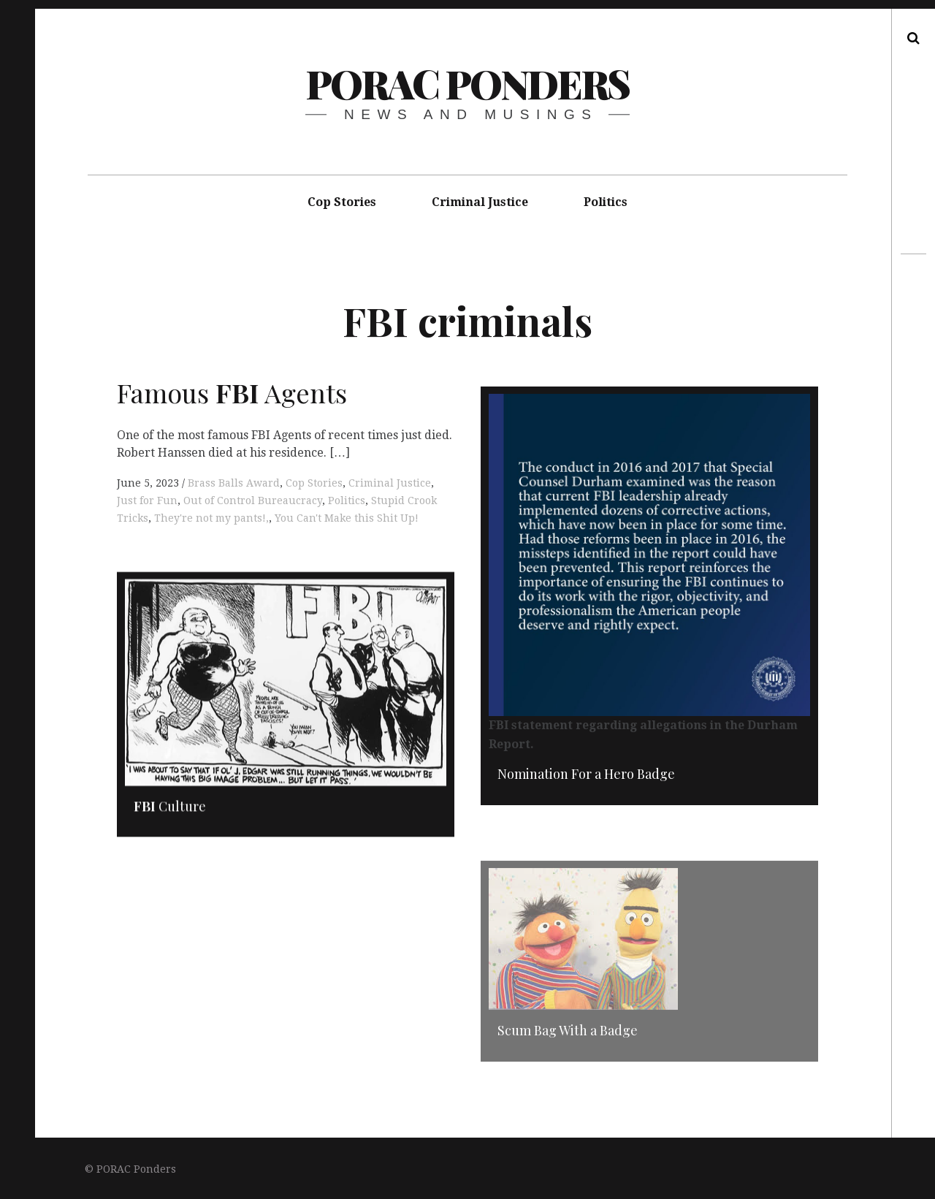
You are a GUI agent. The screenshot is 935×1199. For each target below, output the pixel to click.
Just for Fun (147, 500)
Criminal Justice (480, 202)
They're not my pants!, (211, 518)
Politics (605, 202)
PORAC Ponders (467, 83)
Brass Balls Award (234, 483)
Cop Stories (342, 202)
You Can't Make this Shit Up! (347, 518)
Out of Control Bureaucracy (252, 500)
